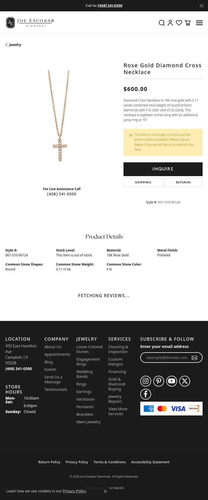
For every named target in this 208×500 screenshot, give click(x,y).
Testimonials (55, 389)
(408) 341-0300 (62, 194)
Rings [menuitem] (81, 384)
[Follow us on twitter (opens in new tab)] (184, 381)
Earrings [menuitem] (84, 391)
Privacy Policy (77, 462)
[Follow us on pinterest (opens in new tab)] (158, 381)
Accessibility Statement (150, 462)
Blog (48, 361)
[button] (162, 22)
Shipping (143, 182)
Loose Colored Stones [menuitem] (89, 349)
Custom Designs (115, 362)
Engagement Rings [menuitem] (88, 362)
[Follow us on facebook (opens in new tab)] (145, 394)
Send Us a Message (53, 379)
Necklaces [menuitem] (85, 399)
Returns (183, 182)
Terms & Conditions (110, 462)
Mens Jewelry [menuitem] (88, 421)
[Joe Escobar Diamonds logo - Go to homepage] (30, 22)
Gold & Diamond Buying (116, 384)
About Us (52, 346)
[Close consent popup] (105, 491)
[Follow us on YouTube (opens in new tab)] (171, 381)
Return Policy (49, 462)
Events (50, 369)
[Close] (201, 5)
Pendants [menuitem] (85, 406)
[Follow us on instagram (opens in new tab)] (145, 381)
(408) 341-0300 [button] (110, 6)
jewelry (15, 44)
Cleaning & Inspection (118, 349)
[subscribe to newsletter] (194, 358)
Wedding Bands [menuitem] (84, 374)
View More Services (118, 411)
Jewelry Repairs (115, 399)
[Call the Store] (18, 368)
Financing (117, 371)
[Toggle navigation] (199, 23)
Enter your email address (164, 346)
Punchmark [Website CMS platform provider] (114, 488)
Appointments (57, 354)
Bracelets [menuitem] (84, 414)
